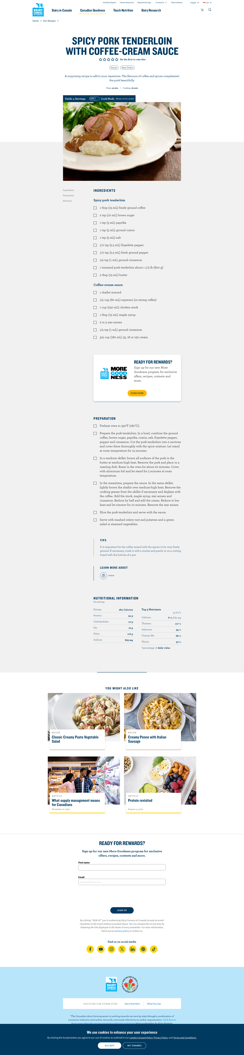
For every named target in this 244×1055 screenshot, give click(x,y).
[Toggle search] (210, 10)
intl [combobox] (207, 2)
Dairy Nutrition (132, 1003)
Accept (109, 1045)
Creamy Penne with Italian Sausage (147, 739)
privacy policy (122, 930)
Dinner (114, 67)
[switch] (111, 98)
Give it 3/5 (109, 59)
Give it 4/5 (113, 59)
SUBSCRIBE (137, 393)
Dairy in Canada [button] (62, 10)
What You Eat (154, 1003)
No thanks (134, 1045)
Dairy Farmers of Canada (38, 9)
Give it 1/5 (101, 59)
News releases (176, 2)
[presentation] (122, 896)
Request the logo (144, 2)
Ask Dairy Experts (109, 2)
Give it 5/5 (117, 59)
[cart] (202, 10)
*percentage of (156, 647)
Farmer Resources (127, 2)
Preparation (68, 195)
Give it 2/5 (105, 59)
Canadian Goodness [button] (92, 10)
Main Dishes (127, 67)
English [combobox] (193, 2)
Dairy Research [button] (151, 10)
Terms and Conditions (184, 1037)
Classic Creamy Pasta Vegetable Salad (75, 739)
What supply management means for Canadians (76, 802)
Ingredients (68, 190)
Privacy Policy (161, 1037)
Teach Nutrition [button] (123, 10)
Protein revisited (140, 800)
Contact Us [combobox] (160, 2)
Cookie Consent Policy (140, 1037)
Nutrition (67, 201)
